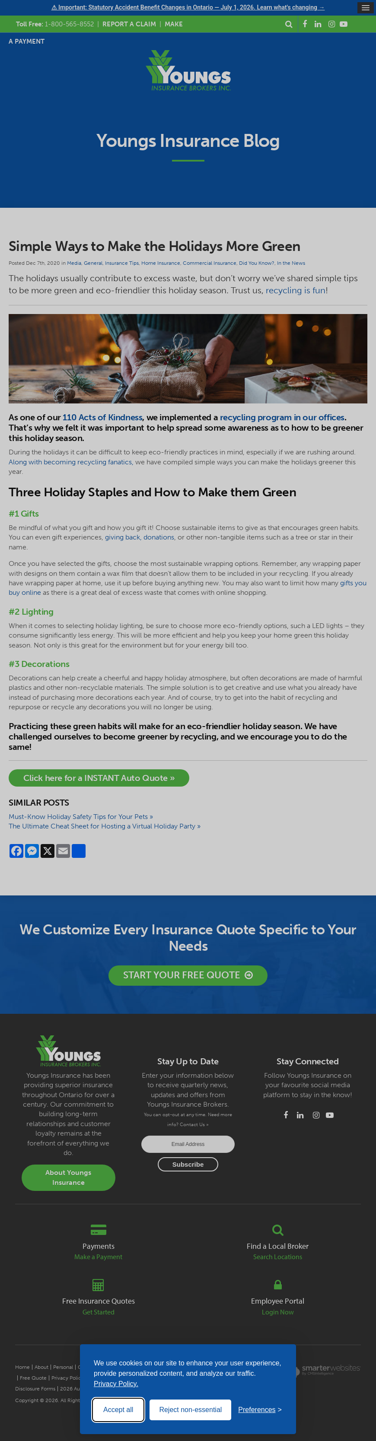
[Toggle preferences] (260, 1410)
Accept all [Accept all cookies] (118, 1409)
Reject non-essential (190, 1409)
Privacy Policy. (116, 1383)
